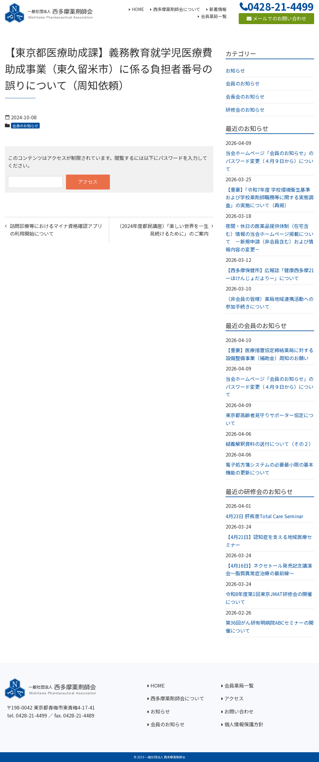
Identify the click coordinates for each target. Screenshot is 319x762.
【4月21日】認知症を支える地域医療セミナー (269, 540)
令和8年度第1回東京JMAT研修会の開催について (269, 597)
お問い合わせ (239, 711)
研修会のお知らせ (245, 109)
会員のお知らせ (25, 125)
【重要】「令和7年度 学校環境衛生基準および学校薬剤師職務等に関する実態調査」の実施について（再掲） (270, 197)
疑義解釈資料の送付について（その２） (270, 443)
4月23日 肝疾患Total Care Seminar (264, 516)
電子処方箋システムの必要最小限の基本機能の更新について (270, 468)
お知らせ (235, 70)
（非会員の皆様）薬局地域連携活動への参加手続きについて (270, 302)
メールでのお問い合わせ (276, 18)
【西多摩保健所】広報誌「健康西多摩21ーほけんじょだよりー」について (270, 274)
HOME (157, 685)
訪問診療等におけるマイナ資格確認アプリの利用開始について (56, 229)
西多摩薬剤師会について (177, 698)
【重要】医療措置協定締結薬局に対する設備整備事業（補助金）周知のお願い (270, 354)
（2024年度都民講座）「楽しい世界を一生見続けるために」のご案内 (162, 229)
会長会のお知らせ (245, 96)
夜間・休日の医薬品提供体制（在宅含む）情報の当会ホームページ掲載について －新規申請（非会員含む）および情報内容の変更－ (270, 237)
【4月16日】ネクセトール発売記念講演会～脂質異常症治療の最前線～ (269, 569)
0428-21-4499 (31, 715)
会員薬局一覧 (239, 685)
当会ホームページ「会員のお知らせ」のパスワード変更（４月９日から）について (270, 160)
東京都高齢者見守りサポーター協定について (270, 419)
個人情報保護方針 (243, 724)
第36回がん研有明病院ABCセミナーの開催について (270, 626)
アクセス (234, 698)
